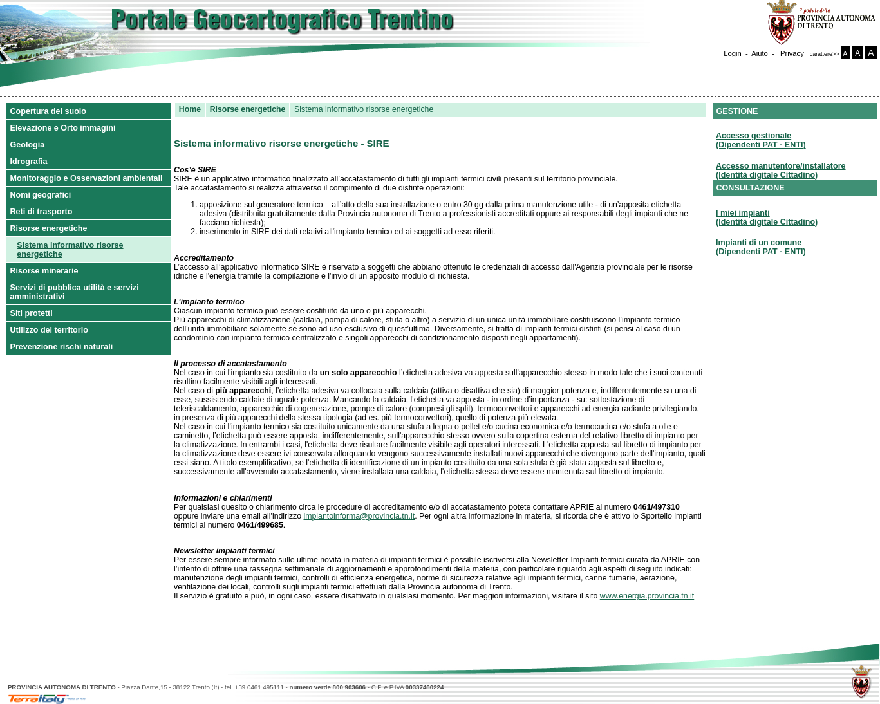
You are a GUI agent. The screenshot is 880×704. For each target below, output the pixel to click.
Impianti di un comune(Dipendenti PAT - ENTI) (761, 247)
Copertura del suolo (48, 111)
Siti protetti (31, 313)
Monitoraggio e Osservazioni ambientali (86, 178)
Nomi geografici (40, 194)
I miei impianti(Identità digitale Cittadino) (767, 217)
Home (190, 109)
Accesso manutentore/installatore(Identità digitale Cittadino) (781, 171)
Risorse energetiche (49, 228)
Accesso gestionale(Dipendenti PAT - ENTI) (761, 140)
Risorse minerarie (44, 270)
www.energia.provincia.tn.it (647, 595)
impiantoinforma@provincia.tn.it (359, 516)
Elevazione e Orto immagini (63, 128)
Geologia (27, 144)
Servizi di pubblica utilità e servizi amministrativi (74, 292)
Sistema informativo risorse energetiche (70, 250)
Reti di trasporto (41, 211)
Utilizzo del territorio (49, 330)
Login (732, 53)
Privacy (792, 53)
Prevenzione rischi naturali (61, 346)
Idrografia (29, 161)
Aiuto (759, 53)
